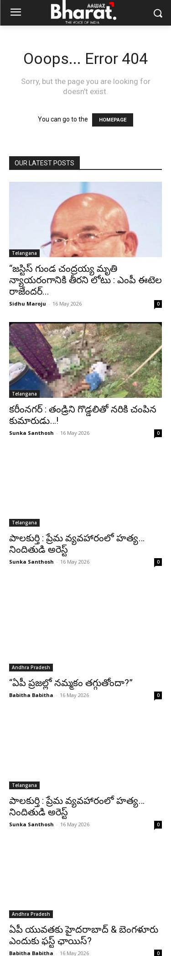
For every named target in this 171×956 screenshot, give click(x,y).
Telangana (24, 253)
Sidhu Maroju (27, 303)
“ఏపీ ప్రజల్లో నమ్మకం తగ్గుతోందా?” (71, 667)
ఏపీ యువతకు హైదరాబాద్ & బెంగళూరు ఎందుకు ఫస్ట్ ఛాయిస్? (83, 919)
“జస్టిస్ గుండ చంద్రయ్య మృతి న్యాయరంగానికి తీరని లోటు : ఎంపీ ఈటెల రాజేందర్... (85, 280)
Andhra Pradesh (31, 652)
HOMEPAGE (112, 120)
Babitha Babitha (31, 679)
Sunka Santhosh (31, 432)
